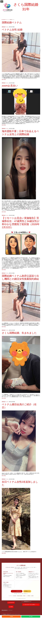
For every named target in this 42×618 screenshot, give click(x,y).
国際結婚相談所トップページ (7, 610)
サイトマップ (12, 613)
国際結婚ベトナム (5, 26)
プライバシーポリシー (6, 613)
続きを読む (4, 79)
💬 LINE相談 (30, 616)
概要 (2, 613)
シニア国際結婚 (28, 595)
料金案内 (24, 595)
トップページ (10, 595)
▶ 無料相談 (11, 616)
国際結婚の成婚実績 (19, 595)
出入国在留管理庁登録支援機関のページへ (31, 604)
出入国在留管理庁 (11, 602)
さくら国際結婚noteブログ (26, 601)
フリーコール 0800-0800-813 (16, 591)
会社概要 (32, 595)
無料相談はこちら (27, 591)
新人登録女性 (14, 595)
